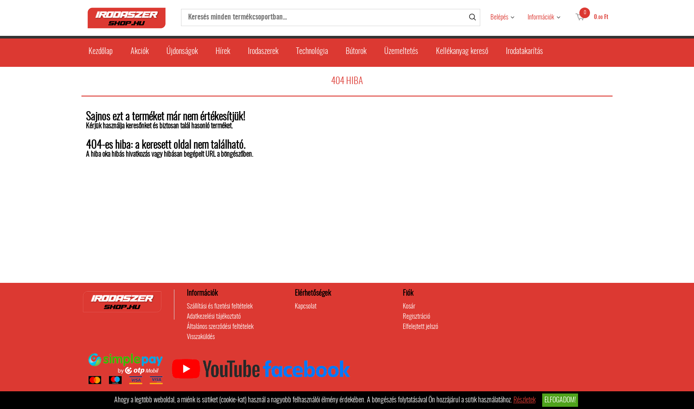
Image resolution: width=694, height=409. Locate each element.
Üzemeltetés (401, 52)
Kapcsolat (305, 306)
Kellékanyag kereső (462, 52)
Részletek (524, 400)
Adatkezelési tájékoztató (214, 316)
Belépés (499, 17)
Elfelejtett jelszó (420, 327)
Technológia (312, 52)
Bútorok (356, 52)
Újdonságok (182, 52)
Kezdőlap (101, 52)
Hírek (223, 52)
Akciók (140, 52)
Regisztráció (416, 316)
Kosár (409, 306)
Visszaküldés (201, 337)
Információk (541, 17)
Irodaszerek (263, 52)
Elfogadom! (560, 400)
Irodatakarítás (524, 52)
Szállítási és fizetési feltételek (220, 306)
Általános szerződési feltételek (220, 327)
